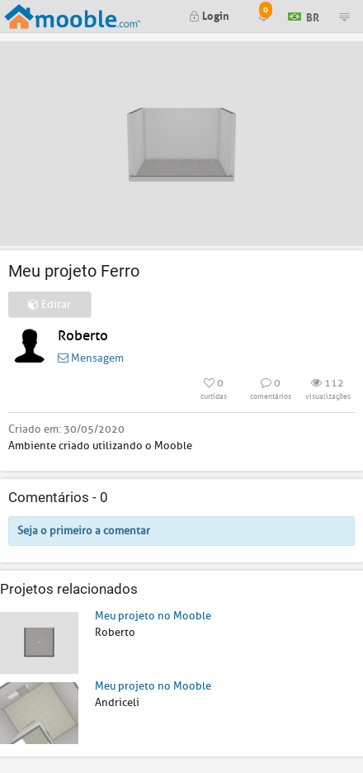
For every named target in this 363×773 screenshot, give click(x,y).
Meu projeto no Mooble (153, 616)
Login (209, 14)
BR (303, 15)
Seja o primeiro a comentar (83, 531)
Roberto (83, 335)
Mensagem (91, 358)
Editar (49, 304)
